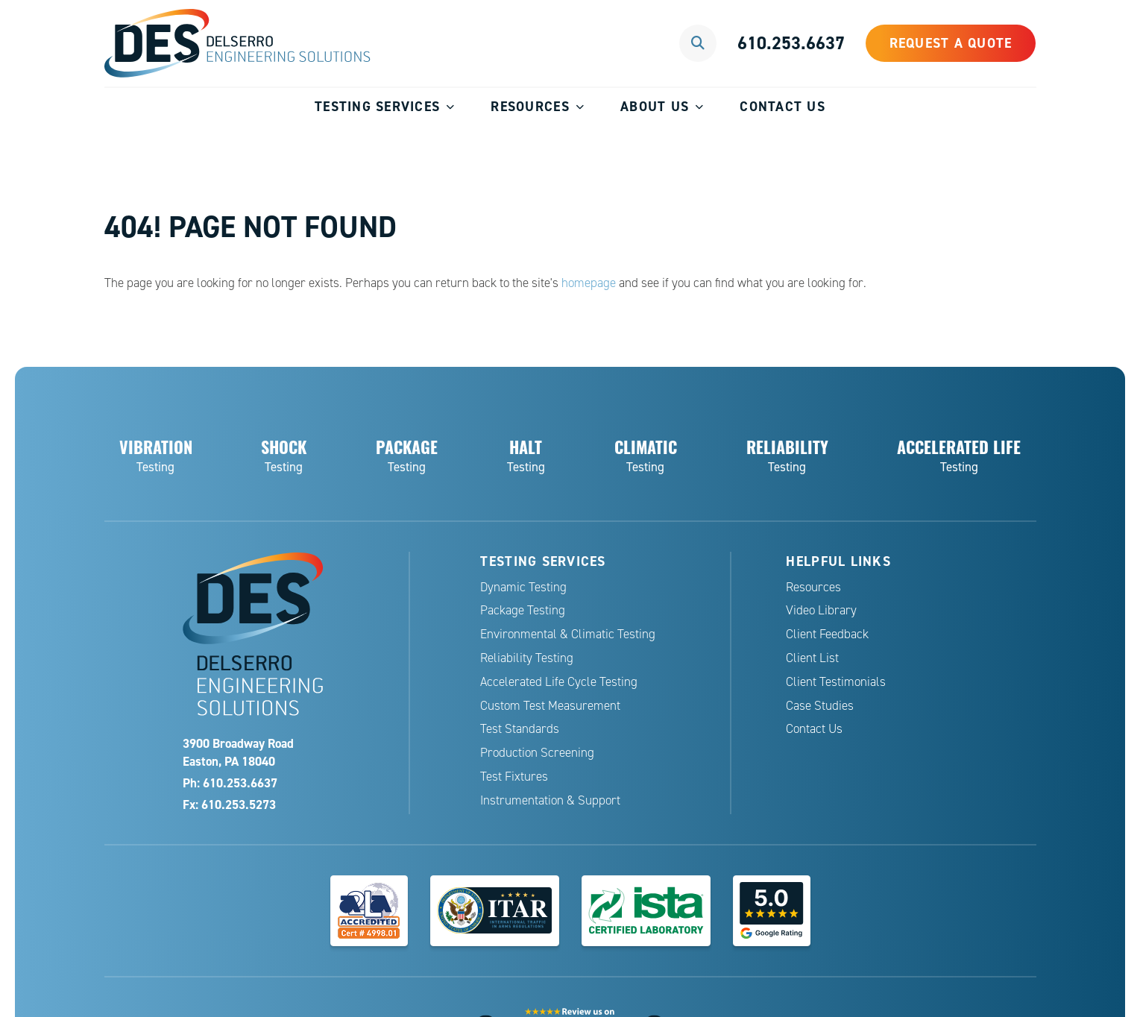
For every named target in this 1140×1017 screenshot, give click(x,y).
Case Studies (820, 706)
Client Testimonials (836, 682)
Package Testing (522, 610)
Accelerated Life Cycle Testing (558, 682)
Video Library (821, 610)
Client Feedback (827, 634)
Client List (812, 658)
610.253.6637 (791, 42)
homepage (588, 283)
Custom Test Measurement (550, 706)
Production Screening (537, 753)
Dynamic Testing (523, 587)
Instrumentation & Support (550, 800)
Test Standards (519, 729)
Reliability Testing (526, 658)
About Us (654, 106)
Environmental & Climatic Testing (567, 634)
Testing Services (377, 106)
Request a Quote (951, 42)
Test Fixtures (514, 776)
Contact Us (782, 106)
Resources (530, 106)
